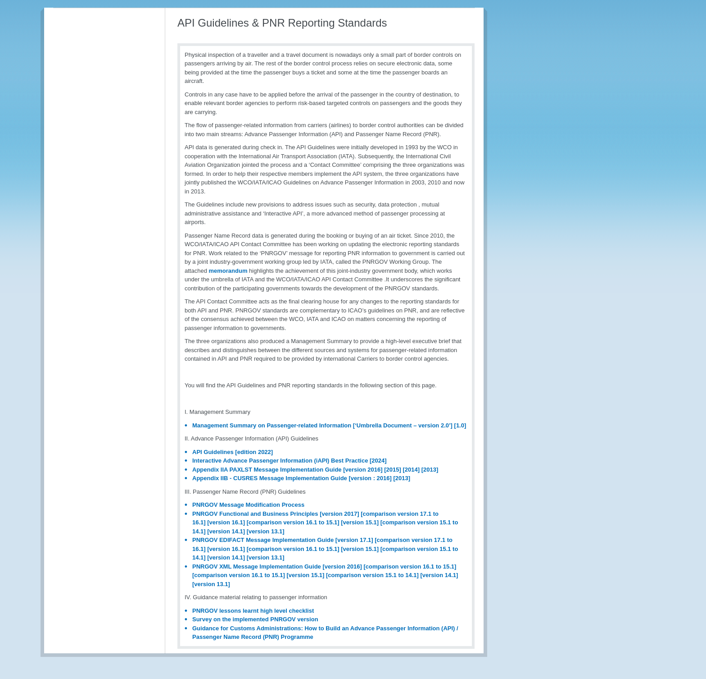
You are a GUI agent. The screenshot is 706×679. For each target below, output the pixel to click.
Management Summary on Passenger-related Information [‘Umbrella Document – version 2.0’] (322, 425)
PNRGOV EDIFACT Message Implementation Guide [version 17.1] (282, 540)
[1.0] (460, 425)
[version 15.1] (360, 522)
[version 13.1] (266, 531)
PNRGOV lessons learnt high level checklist (253, 610)
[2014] (411, 469)
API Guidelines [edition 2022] (232, 452)
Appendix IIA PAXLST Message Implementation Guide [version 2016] (287, 469)
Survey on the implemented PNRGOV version (255, 619)
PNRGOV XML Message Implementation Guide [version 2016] (277, 566)
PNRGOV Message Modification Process (248, 504)
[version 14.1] (226, 531)
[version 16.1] (226, 522)
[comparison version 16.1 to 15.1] (293, 522)
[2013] (430, 469)
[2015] (392, 469)
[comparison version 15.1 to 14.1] (372, 575)
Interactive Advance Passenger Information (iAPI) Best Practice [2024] (289, 460)
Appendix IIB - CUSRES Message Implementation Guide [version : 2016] (292, 478)
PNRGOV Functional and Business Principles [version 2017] (275, 513)
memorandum (228, 270)
